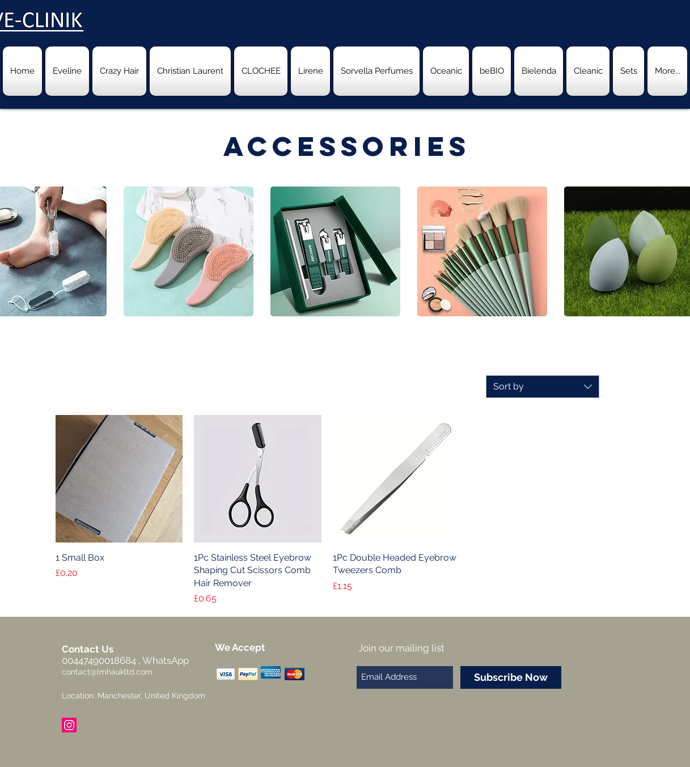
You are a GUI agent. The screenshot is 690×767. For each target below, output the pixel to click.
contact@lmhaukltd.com (107, 671)
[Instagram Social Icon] (69, 725)
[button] (188, 251)
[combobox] (542, 386)
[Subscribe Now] (510, 677)
